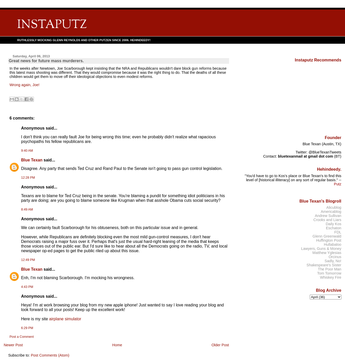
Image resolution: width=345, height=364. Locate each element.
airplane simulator (65, 319)
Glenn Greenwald (327, 236)
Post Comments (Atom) (50, 355)
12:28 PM (28, 177)
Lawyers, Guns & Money (321, 249)
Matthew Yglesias (326, 253)
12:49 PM (28, 260)
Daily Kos (333, 224)
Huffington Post (328, 240)
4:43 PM (27, 287)
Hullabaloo (332, 244)
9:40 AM (27, 150)
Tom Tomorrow (329, 273)
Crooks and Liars (327, 220)
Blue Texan (31, 160)
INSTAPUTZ (52, 25)
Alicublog (333, 207)
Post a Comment (22, 337)
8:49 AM (27, 209)
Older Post (220, 345)
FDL (337, 232)
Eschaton (333, 228)
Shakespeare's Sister (323, 265)
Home (117, 345)
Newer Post (13, 345)
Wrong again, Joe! (25, 85)
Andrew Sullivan (328, 216)
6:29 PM (27, 328)
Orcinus (335, 257)
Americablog (331, 212)
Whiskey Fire (330, 277)
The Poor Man (329, 269)
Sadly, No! (332, 261)
